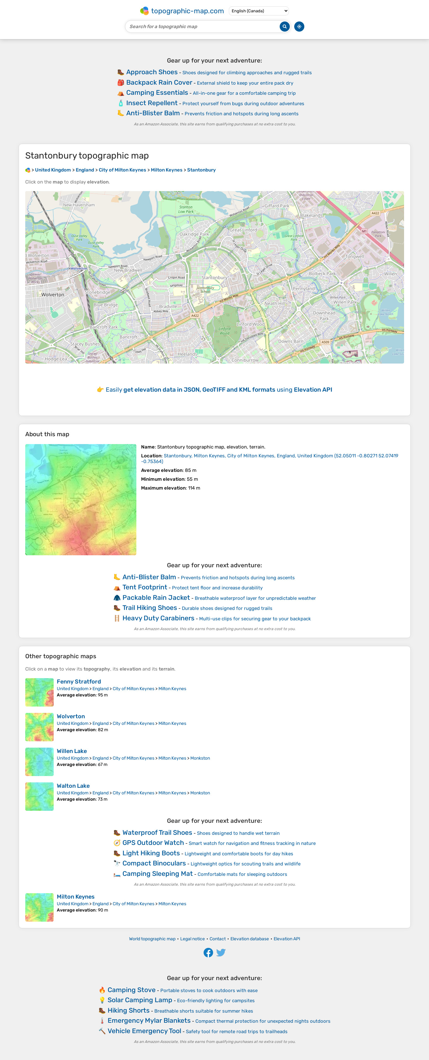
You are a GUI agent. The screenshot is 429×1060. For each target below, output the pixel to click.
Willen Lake (72, 751)
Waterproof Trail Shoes (157, 832)
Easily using (219, 389)
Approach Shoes (152, 72)
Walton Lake (73, 785)
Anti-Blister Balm (153, 113)
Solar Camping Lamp (140, 1000)
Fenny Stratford (79, 681)
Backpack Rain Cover (159, 82)
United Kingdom (72, 688)
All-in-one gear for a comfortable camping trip (244, 93)
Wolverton (71, 716)
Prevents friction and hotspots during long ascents (242, 114)
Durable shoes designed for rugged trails (227, 608)
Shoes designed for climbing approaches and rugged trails (247, 72)
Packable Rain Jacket (156, 597)
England (100, 688)
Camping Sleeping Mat (157, 873)
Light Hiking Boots (151, 853)
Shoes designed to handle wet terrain (238, 833)
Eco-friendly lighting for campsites (216, 1000)
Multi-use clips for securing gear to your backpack (255, 619)
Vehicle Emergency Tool (144, 1031)
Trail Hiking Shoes (149, 607)
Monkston (200, 758)
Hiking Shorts (129, 1010)
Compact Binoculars (154, 863)
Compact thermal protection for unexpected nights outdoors (263, 1021)
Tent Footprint (144, 587)
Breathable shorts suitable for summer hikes (203, 1011)
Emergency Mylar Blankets (149, 1020)
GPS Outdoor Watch (153, 842)
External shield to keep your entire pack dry (245, 83)
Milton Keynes (172, 688)
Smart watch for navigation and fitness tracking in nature (252, 843)
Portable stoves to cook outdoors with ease (209, 990)
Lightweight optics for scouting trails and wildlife (246, 864)
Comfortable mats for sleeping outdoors (242, 874)
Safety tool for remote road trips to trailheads (237, 1031)
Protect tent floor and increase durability (217, 588)
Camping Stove (132, 990)
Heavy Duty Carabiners (158, 618)
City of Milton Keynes (133, 688)
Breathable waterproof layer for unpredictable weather (255, 598)
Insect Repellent (152, 103)
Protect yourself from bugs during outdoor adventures (243, 103)
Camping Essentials (157, 92)
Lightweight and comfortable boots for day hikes (239, 854)
